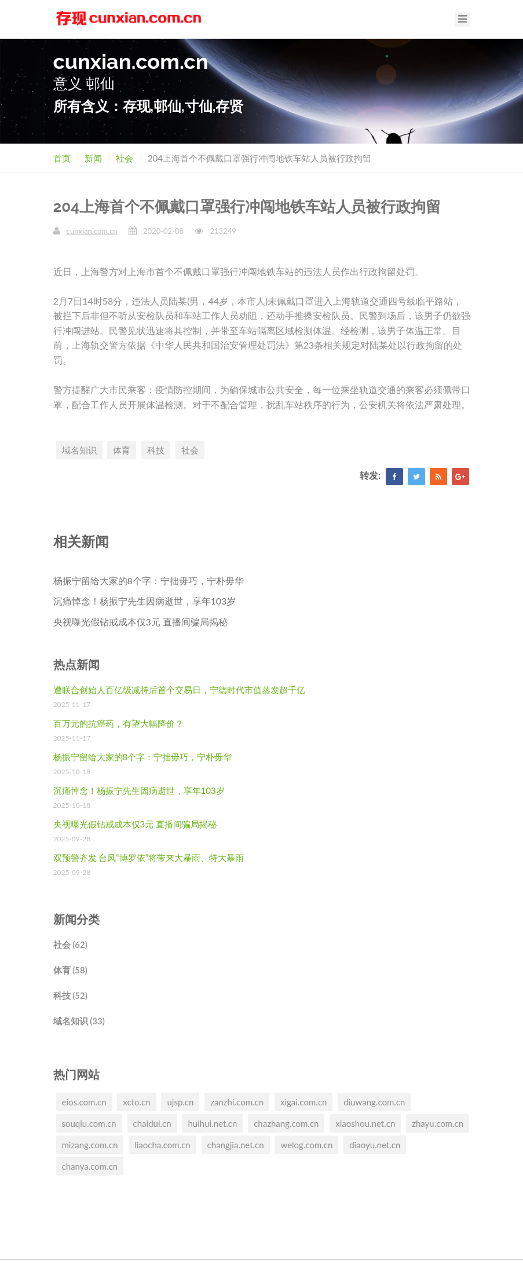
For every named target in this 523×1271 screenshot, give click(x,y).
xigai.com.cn (303, 1102)
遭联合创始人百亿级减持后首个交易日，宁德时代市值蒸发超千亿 (179, 689)
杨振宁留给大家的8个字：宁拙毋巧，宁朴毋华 (148, 580)
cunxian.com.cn (92, 231)
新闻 (93, 158)
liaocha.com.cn (162, 1145)
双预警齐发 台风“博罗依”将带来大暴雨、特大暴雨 (148, 857)
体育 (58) (70, 970)
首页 (62, 158)
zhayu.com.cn (437, 1123)
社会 (124, 158)
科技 (155, 450)
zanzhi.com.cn (237, 1102)
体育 (121, 450)
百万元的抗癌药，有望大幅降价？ (118, 723)
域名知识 (79, 450)
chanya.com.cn (90, 1166)
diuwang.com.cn (374, 1102)
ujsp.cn (180, 1102)
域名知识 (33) (79, 1021)
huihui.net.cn (212, 1123)
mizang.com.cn (90, 1145)
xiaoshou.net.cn (365, 1123)
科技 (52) (70, 995)
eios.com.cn (84, 1102)
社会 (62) (70, 944)
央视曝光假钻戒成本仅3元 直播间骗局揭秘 (140, 621)
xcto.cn (136, 1102)
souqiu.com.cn (89, 1123)
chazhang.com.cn (286, 1123)
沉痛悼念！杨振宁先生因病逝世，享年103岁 (144, 600)
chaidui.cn (152, 1123)
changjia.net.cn (235, 1145)
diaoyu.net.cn (374, 1145)
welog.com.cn (306, 1145)
